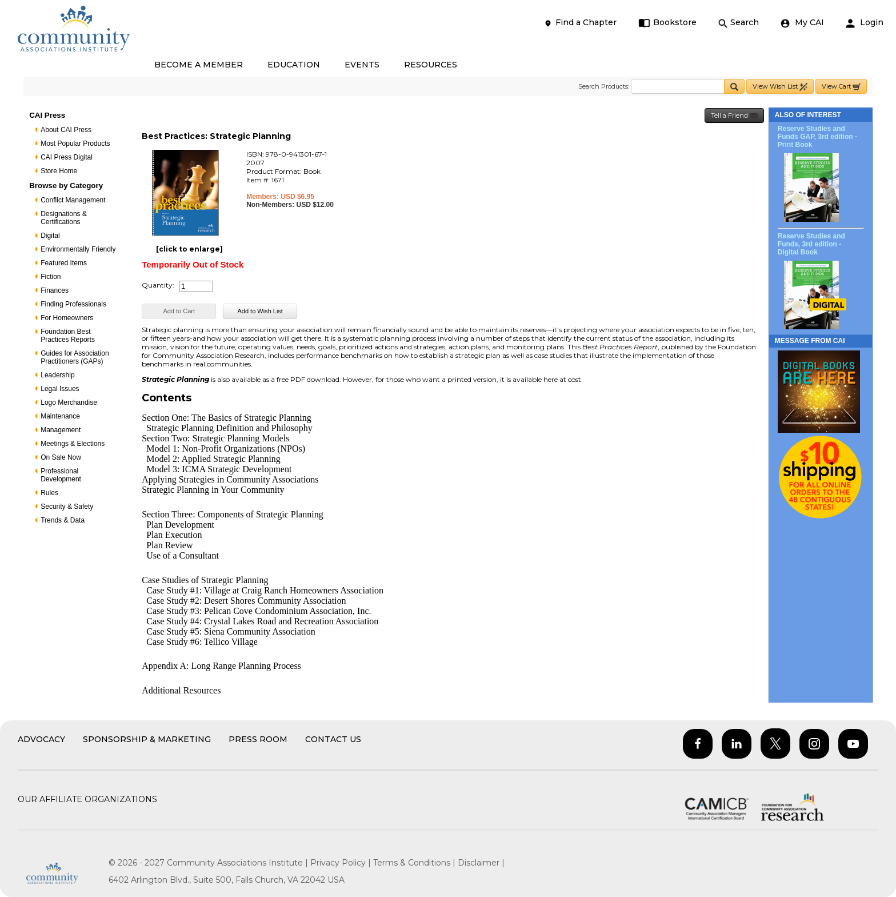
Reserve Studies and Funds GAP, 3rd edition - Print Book (817, 137)
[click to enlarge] (189, 249)
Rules (49, 493)
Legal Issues (60, 389)
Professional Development (61, 475)
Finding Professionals (73, 304)
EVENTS (362, 64)
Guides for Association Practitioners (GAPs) (75, 357)
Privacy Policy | (341, 863)
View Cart (841, 86)
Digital (50, 236)
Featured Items (64, 263)
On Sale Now (61, 457)
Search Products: (603, 86)
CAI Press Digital (67, 157)
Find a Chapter (580, 22)
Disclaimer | (481, 863)
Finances (55, 290)
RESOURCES (430, 64)
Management (61, 430)
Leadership (57, 375)
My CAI (802, 22)
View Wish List (780, 86)
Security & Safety (67, 507)
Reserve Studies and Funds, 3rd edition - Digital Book (811, 244)
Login (864, 22)
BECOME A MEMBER (198, 64)
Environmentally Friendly (78, 249)
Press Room (258, 739)
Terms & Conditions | (415, 863)
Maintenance (60, 416)
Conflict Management (73, 200)
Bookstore (667, 22)
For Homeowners (67, 318)
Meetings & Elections (73, 444)
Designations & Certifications (64, 218)
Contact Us (333, 739)
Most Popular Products (75, 143)
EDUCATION (293, 64)
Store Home (59, 171)
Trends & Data (63, 520)
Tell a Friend (734, 115)
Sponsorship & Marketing (147, 739)
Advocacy (41, 739)
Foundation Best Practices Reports (68, 336)
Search (738, 22)
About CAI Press (66, 130)
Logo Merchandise (69, 402)
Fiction (51, 277)
